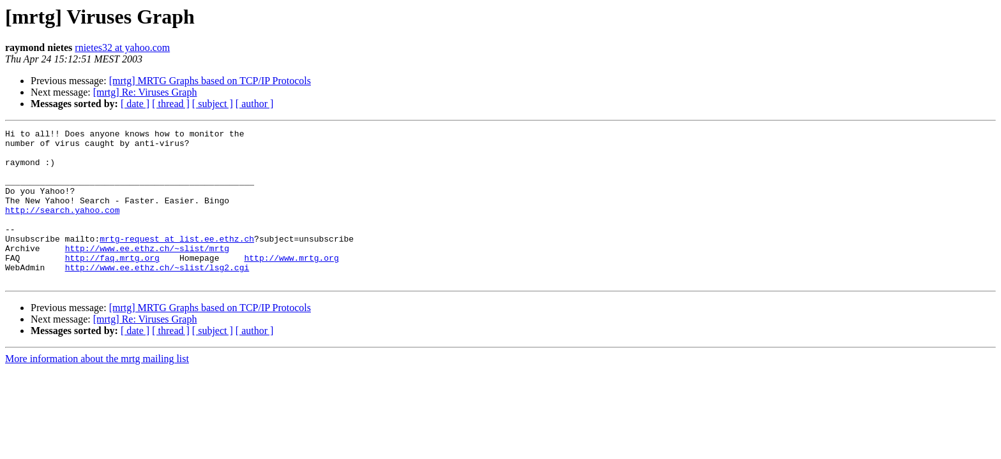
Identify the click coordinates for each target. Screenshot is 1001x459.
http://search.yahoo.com (62, 227)
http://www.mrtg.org (291, 284)
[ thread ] (171, 103)
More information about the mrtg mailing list (97, 389)
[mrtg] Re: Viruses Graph (145, 92)
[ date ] (135, 103)
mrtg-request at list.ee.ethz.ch (177, 261)
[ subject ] (212, 103)
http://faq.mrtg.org (112, 284)
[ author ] (255, 103)
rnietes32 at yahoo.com (122, 47)
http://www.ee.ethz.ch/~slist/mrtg (147, 273)
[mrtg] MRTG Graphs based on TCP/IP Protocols (210, 80)
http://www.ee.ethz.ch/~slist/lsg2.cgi (157, 296)
